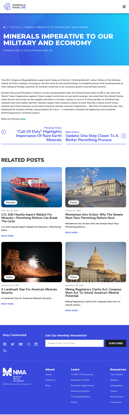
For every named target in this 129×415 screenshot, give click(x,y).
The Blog (15, 27)
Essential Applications (82, 386)
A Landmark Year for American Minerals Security (29, 291)
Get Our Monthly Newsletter (66, 336)
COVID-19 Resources (82, 375)
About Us (50, 380)
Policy (74, 402)
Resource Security (80, 391)
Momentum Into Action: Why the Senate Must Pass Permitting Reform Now (94, 216)
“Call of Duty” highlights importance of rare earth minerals (38, 135)
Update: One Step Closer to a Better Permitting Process (91, 138)
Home (48, 375)
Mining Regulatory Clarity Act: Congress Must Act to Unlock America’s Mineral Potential (93, 293)
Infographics (116, 386)
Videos (113, 391)
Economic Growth (80, 380)
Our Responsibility (80, 397)
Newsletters (116, 397)
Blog (47, 386)
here (23, 118)
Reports (114, 380)
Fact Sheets (116, 375)
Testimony (115, 402)
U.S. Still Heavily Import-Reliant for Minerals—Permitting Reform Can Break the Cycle (29, 218)
